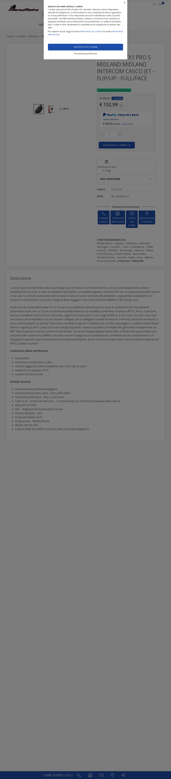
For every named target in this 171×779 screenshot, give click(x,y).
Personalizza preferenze (85, 53)
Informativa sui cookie (90, 31)
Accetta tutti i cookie (85, 47)
